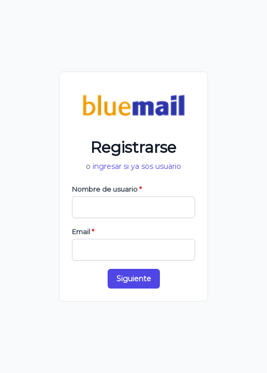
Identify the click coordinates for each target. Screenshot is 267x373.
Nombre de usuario (107, 189)
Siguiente (133, 278)
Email (83, 231)
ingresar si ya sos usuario (137, 166)
